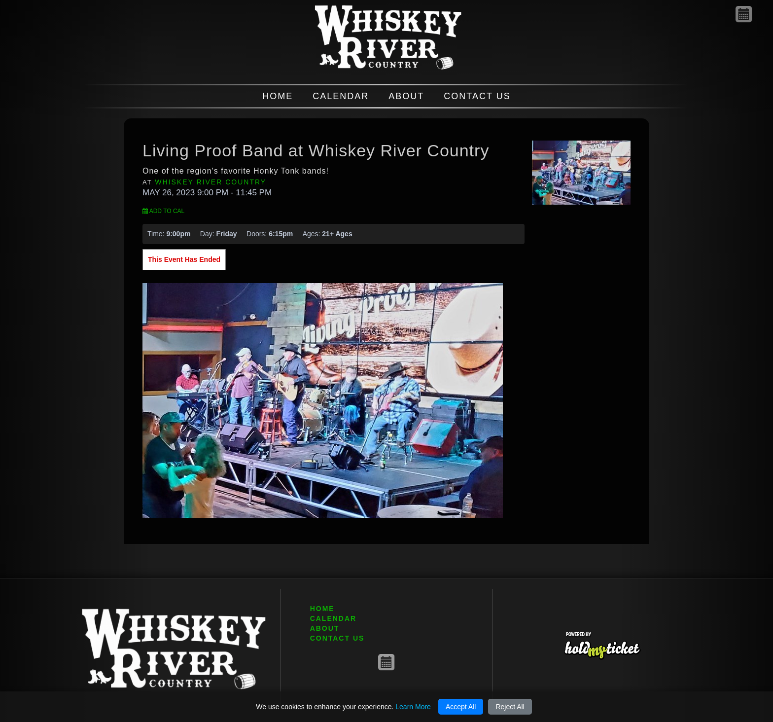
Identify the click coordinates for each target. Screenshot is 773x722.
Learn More (413, 707)
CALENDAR (341, 96)
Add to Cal (163, 211)
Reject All (509, 707)
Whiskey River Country (210, 182)
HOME (277, 96)
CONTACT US (477, 96)
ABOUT (406, 96)
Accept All (461, 707)
